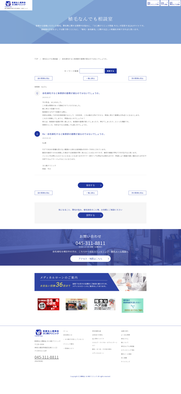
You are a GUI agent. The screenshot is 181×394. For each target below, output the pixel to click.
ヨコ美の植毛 (41, 51)
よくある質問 (99, 51)
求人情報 (139, 51)
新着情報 (112, 51)
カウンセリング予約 (111, 3)
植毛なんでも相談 (166, 3)
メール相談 (139, 3)
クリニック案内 (70, 51)
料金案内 (85, 51)
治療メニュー (55, 51)
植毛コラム (126, 51)
